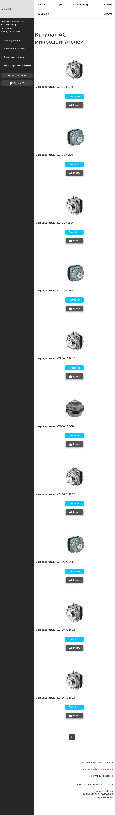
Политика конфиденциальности (97, 769)
